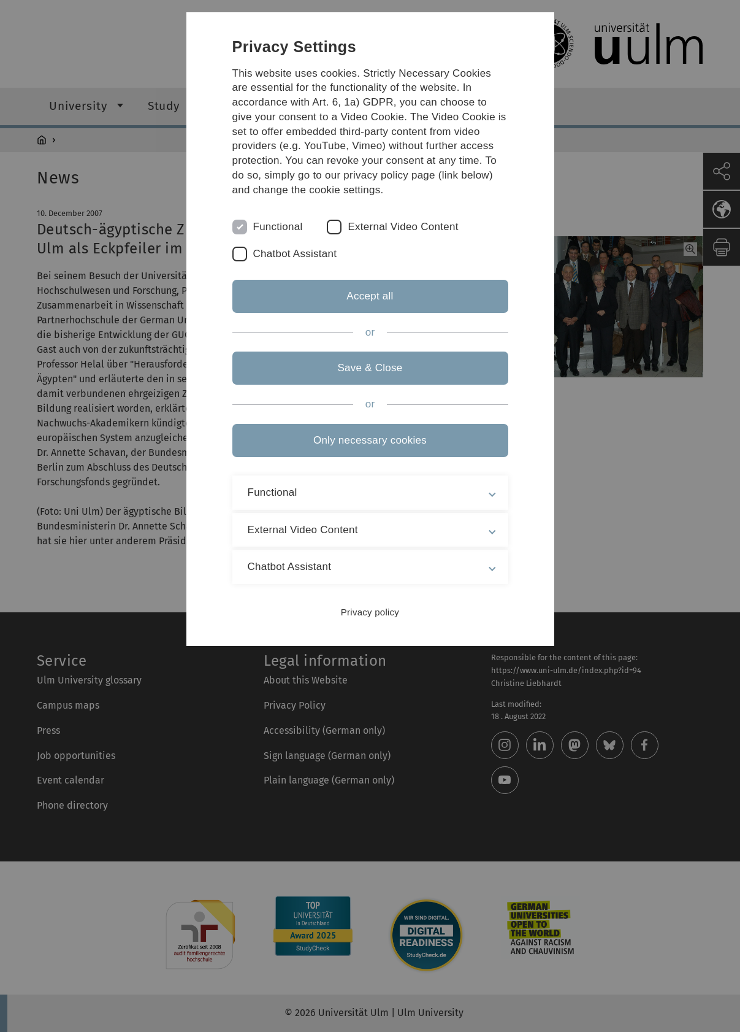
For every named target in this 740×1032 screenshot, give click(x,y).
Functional (278, 227)
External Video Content (403, 227)
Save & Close (369, 368)
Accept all (369, 296)
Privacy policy (370, 612)
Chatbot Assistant (295, 254)
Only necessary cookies (370, 440)
